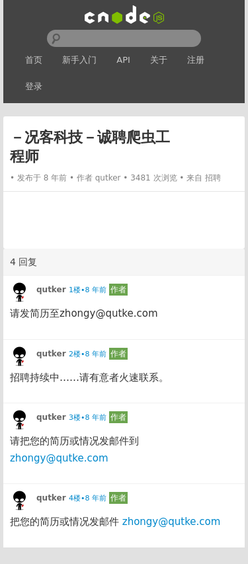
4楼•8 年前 (87, 498)
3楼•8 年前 (87, 417)
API (123, 60)
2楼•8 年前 (87, 354)
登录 (33, 86)
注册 (195, 60)
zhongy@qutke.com (59, 458)
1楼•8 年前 (87, 290)
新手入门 (79, 60)
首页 (33, 60)
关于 (158, 60)
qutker (108, 177)
